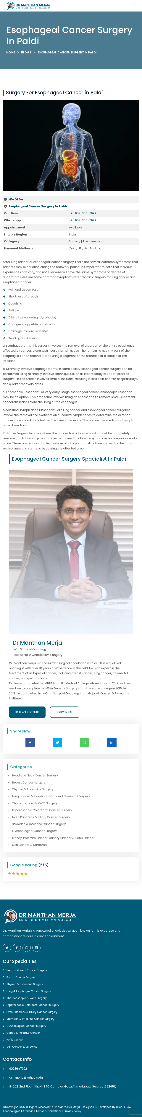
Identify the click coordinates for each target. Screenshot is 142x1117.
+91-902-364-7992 (82, 213)
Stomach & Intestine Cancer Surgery (39, 824)
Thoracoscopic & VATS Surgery (35, 803)
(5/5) (43, 865)
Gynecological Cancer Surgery (34, 831)
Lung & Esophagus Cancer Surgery (29, 991)
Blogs (26, 52)
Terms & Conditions (49, 1111)
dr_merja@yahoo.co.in (26, 1077)
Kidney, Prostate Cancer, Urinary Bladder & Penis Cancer (53, 838)
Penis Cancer (15, 1039)
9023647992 (18, 1069)
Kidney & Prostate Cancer (23, 1033)
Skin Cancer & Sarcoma (29, 845)
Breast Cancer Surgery (29, 783)
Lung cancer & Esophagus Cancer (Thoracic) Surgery (51, 796)
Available (75, 227)
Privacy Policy (72, 1111)
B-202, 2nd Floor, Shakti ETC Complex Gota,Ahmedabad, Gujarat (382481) (62, 1086)
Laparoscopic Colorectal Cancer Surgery (42, 810)
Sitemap (27, 1111)
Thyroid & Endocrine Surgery (33, 789)
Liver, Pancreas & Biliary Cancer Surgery (41, 817)
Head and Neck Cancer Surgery (35, 775)
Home (10, 52)
